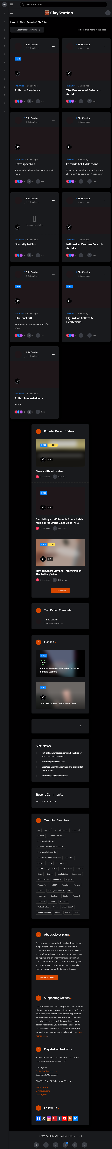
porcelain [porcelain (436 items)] (65, 885)
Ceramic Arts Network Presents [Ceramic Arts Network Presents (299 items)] (50, 847)
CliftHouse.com (43, 1091)
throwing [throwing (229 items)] (64, 901)
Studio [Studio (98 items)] (65, 896)
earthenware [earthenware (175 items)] (67, 869)
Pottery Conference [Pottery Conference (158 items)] (56, 891)
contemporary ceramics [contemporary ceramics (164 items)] (47, 869)
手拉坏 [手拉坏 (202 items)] (58, 912)
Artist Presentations (29, 398)
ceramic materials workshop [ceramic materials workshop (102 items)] (49, 858)
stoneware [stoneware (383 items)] (41, 896)
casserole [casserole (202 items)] (76, 830)
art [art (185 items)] (38, 830)
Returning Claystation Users (55, 775)
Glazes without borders (49, 471)
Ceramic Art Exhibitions (82, 164)
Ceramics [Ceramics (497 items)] (69, 858)
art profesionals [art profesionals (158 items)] (61, 830)
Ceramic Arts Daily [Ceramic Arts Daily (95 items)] (56, 836)
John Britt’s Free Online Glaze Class (58, 703)
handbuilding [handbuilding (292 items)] (62, 874)
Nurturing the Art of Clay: (53, 761)
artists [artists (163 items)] (47, 830)
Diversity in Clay (25, 244)
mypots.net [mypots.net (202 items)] (42, 885)
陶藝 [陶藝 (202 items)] (76, 912)
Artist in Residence (27, 90)
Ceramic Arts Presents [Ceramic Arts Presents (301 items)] (46, 852)
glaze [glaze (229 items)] (39, 874)
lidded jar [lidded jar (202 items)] (57, 879)
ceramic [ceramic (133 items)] (40, 836)
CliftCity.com (41, 1094)
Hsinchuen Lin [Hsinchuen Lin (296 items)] (43, 879)
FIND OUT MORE (47, 977)
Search (81, 726)
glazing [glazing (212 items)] (49, 874)
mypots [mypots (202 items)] (69, 879)
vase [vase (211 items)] (55, 907)
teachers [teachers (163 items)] (41, 901)
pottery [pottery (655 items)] (40, 891)
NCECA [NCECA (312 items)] (54, 885)
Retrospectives (25, 164)
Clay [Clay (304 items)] (50, 863)
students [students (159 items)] (54, 896)
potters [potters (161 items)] (77, 885)
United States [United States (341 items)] (43, 907)
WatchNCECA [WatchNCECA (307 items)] (67, 907)
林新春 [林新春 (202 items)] (67, 912)
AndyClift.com (42, 1087)
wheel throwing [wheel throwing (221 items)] (44, 912)
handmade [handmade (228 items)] (76, 874)
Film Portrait (23, 318)
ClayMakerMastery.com (46, 1071)
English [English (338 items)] (80, 869)
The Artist (19, 86)
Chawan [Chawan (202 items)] (40, 863)
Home (12, 22)
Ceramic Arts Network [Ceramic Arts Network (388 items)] (46, 841)
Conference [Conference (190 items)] (61, 863)
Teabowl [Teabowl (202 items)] (76, 896)
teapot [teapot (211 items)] (52, 901)
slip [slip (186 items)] (69, 891)
